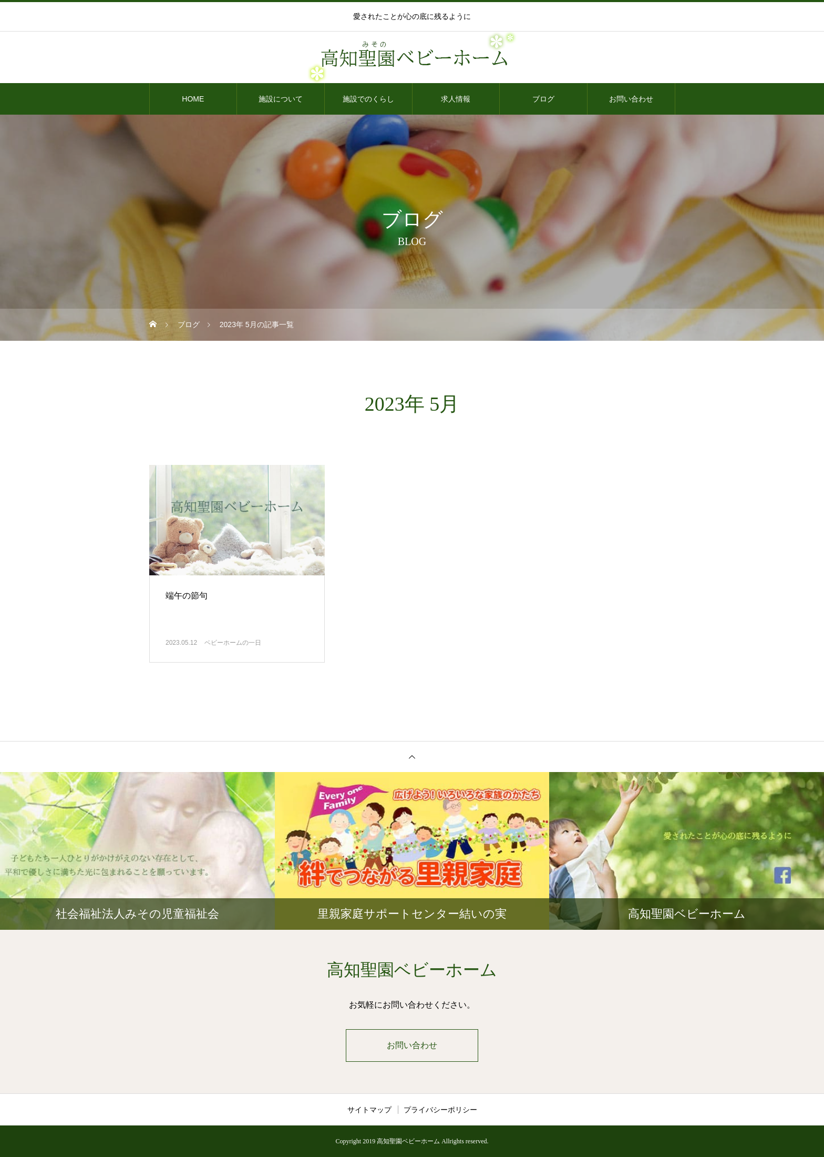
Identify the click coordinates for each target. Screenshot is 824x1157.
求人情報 (455, 99)
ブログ (543, 99)
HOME (193, 99)
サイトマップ (369, 1109)
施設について (281, 99)
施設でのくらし (368, 99)
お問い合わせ (631, 99)
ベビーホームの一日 (232, 642)
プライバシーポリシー (440, 1109)
